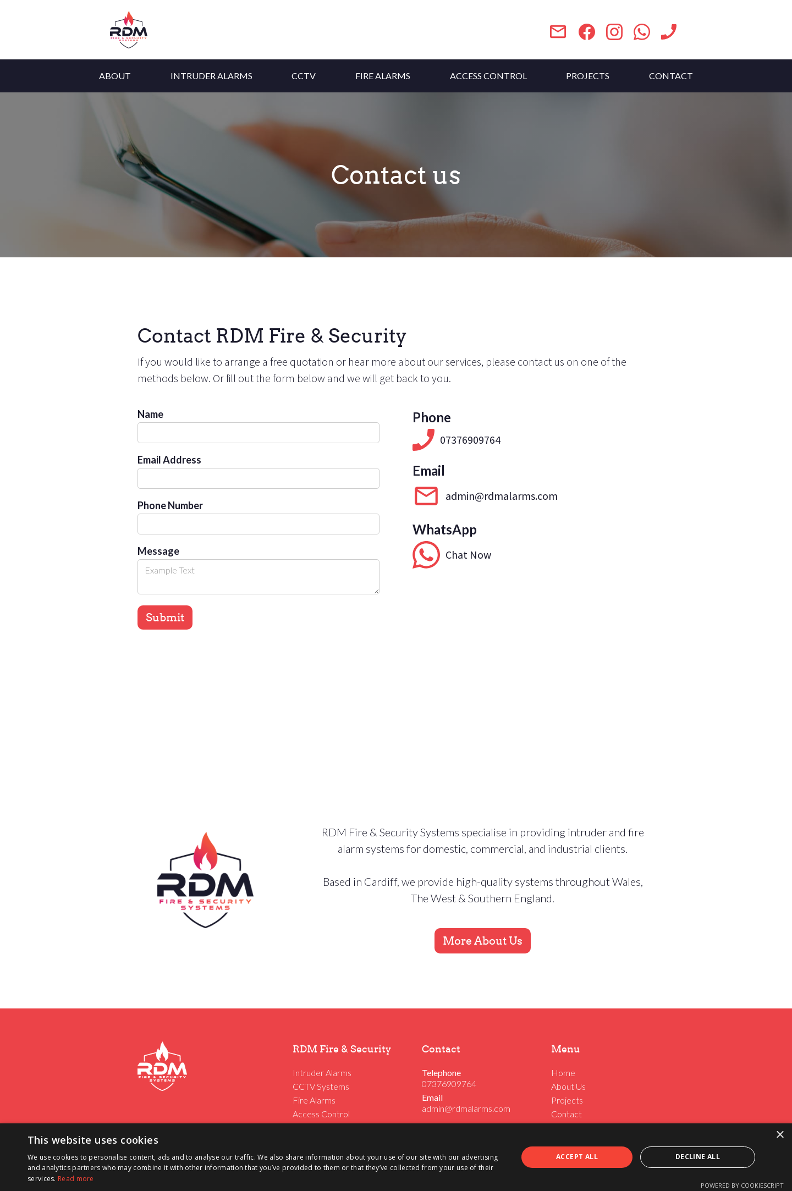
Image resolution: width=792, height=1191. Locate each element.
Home (563, 1072)
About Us (568, 1086)
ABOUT (115, 75)
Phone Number (170, 505)
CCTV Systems (321, 1086)
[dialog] (396, 1157)
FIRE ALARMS (382, 75)
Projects (567, 1100)
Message (158, 550)
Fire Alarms (314, 1100)
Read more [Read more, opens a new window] (76, 1178)
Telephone (441, 1072)
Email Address (169, 459)
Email (432, 1097)
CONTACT (671, 75)
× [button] (780, 1135)
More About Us (482, 940)
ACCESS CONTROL (488, 75)
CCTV (304, 75)
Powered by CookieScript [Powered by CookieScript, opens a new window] (742, 1185)
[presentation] (221, 667)
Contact (566, 1114)
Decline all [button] (697, 1156)
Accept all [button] (577, 1156)
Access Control (321, 1114)
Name (150, 414)
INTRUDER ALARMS (211, 75)
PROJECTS (587, 75)
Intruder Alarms (322, 1072)
